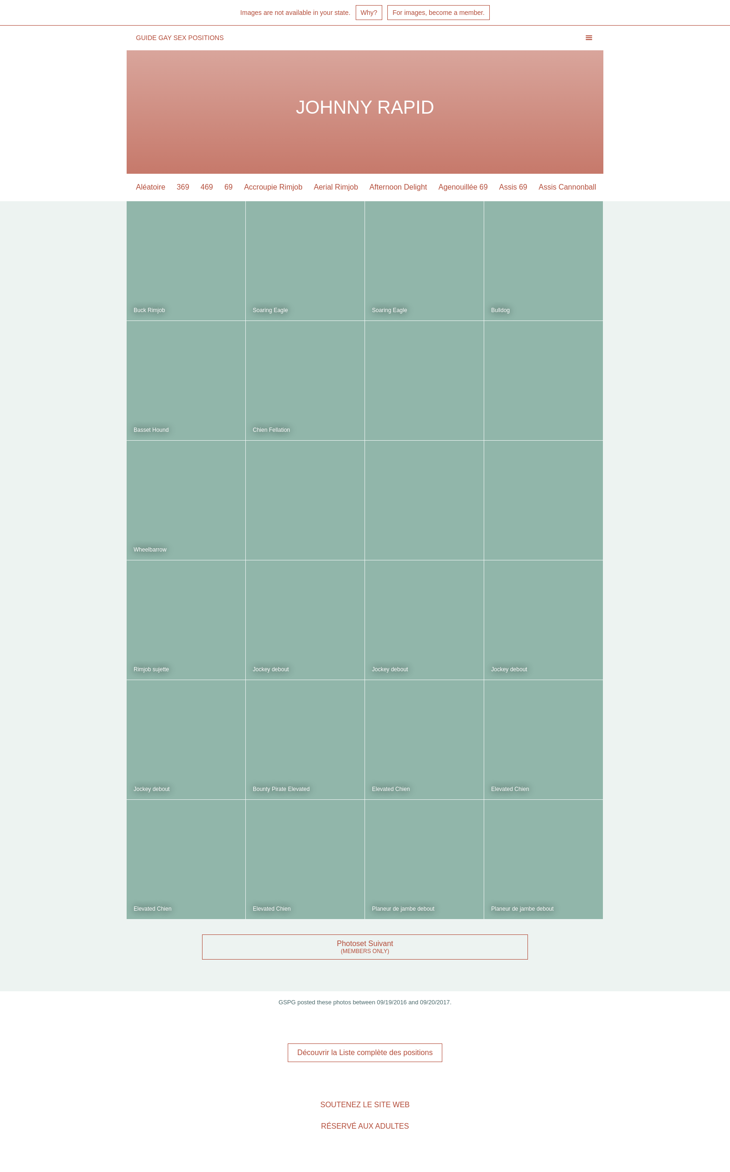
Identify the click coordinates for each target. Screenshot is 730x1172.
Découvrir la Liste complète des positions (365, 1052)
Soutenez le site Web (365, 1105)
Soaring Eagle (270, 310)
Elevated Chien (391, 789)
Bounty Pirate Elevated (281, 789)
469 (207, 187)
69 (228, 187)
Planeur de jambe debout (403, 909)
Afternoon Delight (398, 187)
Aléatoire (150, 187)
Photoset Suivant (365, 943)
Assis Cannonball (567, 187)
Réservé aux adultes (365, 1126)
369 (183, 187)
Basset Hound (151, 430)
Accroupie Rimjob (273, 187)
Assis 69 (513, 187)
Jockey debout (271, 669)
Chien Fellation (271, 430)
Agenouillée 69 (463, 187)
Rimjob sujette (151, 669)
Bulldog (500, 310)
